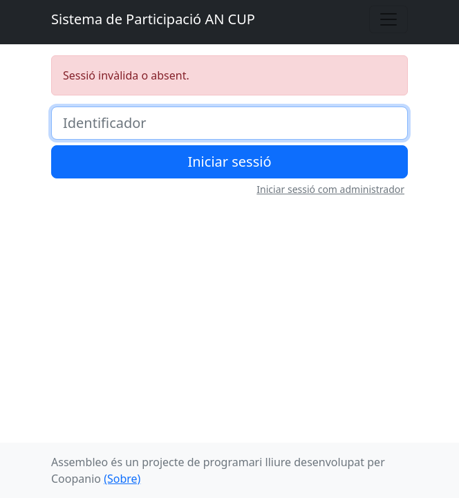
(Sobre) (122, 478)
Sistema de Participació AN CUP (153, 19)
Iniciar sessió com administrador (330, 189)
